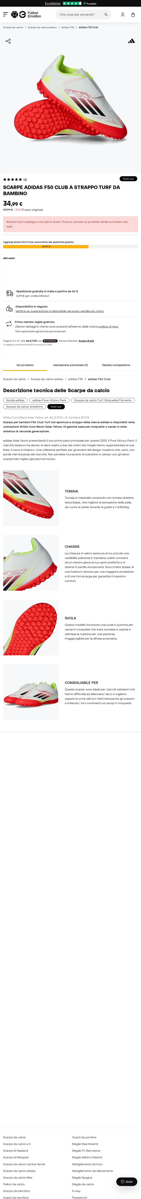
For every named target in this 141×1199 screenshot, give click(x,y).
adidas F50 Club (88, 27)
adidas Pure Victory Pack (50, 400)
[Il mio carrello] (133, 14)
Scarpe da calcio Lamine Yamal (24, 1164)
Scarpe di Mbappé (16, 1157)
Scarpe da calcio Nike (18, 1177)
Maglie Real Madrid (85, 1144)
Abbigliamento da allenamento (92, 1170)
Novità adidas (15, 400)
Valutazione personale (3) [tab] (70, 365)
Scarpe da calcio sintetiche (24, 406)
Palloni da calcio (14, 1184)
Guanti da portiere (84, 1137)
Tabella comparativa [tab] (116, 365)
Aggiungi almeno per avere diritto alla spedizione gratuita (38, 242)
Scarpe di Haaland (15, 1150)
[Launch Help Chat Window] (126, 1181)
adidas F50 (67, 27)
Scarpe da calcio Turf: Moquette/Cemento (103, 400)
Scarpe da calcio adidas (42, 27)
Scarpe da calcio (13, 27)
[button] (70, 309)
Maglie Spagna (82, 1177)
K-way (76, 1191)
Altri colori (9, 258)
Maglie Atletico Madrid (87, 1157)
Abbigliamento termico (87, 1164)
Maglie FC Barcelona (86, 1150)
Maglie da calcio (83, 1184)
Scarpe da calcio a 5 (17, 1144)
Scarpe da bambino (16, 1191)
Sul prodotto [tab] (25, 365)
